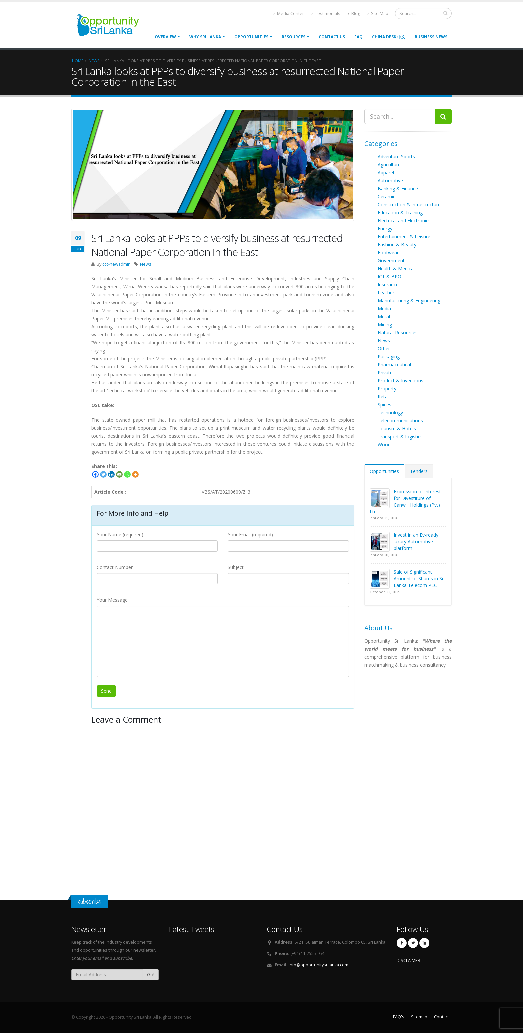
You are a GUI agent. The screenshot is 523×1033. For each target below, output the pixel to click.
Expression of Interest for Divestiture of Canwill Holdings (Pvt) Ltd (405, 501)
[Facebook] (95, 474)
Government (391, 260)
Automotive (390, 180)
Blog (354, 13)
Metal (384, 316)
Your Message (112, 600)
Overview (165, 37)
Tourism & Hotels (397, 428)
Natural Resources (398, 332)
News (145, 264)
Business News (431, 37)
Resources (293, 37)
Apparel (386, 172)
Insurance (388, 284)
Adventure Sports (396, 156)
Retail (384, 396)
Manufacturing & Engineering (409, 300)
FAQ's (398, 1017)
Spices (384, 404)
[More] (135, 474)
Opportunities (384, 471)
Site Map (377, 13)
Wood (384, 444)
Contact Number (115, 567)
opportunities (251, 37)
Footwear (388, 252)
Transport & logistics (400, 436)
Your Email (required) (250, 534)
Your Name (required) (120, 534)
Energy (385, 228)
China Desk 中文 (388, 37)
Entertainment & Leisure (404, 236)
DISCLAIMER (408, 960)
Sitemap (419, 1017)
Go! (150, 974)
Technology (390, 412)
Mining (385, 324)
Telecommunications (400, 420)
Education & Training (400, 212)
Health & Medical (396, 268)
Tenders (419, 471)
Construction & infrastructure (409, 204)
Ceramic (386, 196)
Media (384, 308)
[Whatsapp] (127, 474)
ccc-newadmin (116, 264)
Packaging (389, 356)
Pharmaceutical (394, 364)
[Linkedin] (111, 474)
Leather (386, 292)
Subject (236, 567)
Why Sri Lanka (205, 37)
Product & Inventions (400, 380)
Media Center (288, 13)
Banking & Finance (398, 188)
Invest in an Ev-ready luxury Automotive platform (416, 541)
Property (387, 388)
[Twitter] (103, 474)
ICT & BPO (389, 276)
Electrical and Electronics (404, 220)
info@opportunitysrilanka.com (318, 965)
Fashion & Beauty (397, 244)
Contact (441, 1017)
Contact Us (332, 37)
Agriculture (389, 164)
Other (384, 348)
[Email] (119, 474)
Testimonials (325, 13)
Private (385, 372)
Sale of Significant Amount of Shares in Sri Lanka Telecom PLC (419, 578)
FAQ (358, 37)
